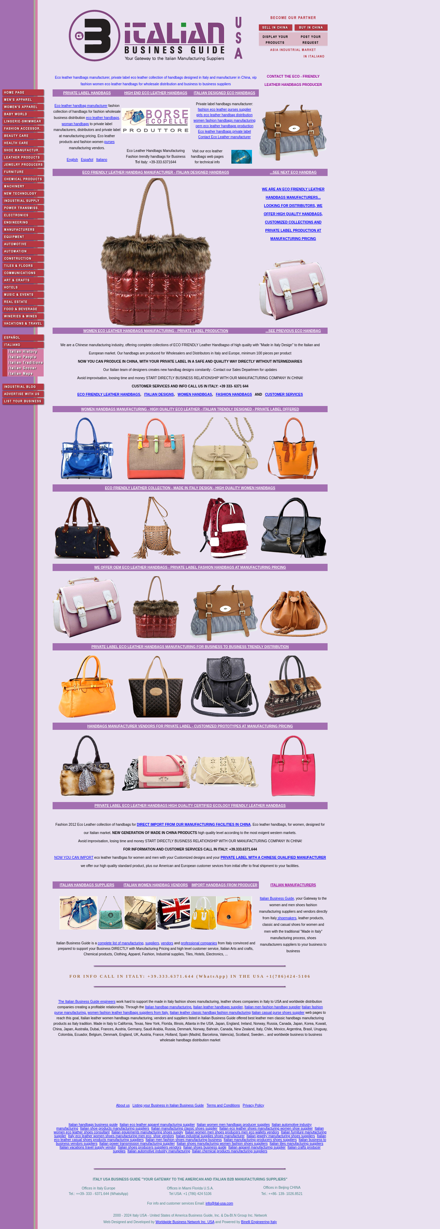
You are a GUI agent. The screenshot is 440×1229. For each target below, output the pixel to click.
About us (123, 1105)
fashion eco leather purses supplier (224, 109)
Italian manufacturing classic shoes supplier (184, 1128)
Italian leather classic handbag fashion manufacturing (210, 1012)
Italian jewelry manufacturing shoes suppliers (280, 1136)
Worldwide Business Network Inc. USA (184, 1222)
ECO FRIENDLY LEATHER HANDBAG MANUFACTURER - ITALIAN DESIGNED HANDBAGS (155, 172)
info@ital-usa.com (219, 1203)
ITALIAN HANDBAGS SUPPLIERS (87, 885)
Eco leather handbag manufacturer (80, 106)
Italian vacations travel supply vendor (87, 1147)
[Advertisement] (191, 1073)
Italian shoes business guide (205, 1147)
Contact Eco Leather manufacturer (224, 137)
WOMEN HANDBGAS (195, 394)
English (72, 160)
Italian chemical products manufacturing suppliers (229, 1151)
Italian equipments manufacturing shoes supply (147, 1132)
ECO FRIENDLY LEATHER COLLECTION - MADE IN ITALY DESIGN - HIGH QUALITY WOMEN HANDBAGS (190, 488)
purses (109, 142)
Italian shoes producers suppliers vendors (150, 1147)
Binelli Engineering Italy (259, 1222)
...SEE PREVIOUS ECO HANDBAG (293, 331)
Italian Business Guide (277, 898)
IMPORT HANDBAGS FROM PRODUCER (224, 885)
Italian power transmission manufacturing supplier (137, 1143)
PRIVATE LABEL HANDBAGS (87, 93)
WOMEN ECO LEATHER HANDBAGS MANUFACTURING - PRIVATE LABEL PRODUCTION (155, 331)
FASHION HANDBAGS (234, 394)
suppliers (152, 943)
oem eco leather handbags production (224, 126)
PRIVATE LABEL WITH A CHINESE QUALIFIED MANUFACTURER (273, 857)
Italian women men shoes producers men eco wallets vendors (232, 1132)
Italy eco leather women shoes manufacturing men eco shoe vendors (121, 1136)
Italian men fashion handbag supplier (272, 1007)
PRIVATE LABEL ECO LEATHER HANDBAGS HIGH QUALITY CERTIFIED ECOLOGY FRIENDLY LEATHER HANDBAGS (190, 806)
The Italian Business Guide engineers (86, 1001)
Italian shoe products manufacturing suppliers (114, 1128)
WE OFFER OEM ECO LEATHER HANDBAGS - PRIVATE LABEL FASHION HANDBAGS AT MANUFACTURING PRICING (190, 567)
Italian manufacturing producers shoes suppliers (260, 1140)
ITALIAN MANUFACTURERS (293, 885)
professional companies (199, 943)
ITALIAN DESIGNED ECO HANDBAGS (224, 93)
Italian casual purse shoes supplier (278, 1012)
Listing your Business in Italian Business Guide (168, 1105)
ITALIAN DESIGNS (159, 394)
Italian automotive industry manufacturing (159, 1151)
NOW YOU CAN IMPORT (74, 857)
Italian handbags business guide (93, 1125)
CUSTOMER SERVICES (284, 394)
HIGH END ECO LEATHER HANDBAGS (155, 93)
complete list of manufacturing (120, 943)
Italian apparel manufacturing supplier (257, 1147)
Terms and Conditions (223, 1105)
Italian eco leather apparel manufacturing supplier (157, 1125)
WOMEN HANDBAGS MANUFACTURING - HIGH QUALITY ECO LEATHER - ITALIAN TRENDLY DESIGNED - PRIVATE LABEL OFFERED (190, 409)
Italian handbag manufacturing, (168, 1007)
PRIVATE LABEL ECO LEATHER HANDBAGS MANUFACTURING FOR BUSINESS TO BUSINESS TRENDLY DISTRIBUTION (190, 647)
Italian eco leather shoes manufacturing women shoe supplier (266, 1128)
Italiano (101, 160)
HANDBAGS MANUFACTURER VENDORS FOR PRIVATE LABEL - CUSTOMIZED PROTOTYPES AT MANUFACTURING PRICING (190, 726)
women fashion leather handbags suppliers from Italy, (128, 1012)
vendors (167, 943)
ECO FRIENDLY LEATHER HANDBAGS (108, 394)
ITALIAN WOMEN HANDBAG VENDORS (155, 885)
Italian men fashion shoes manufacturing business (183, 1140)
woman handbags (75, 124)
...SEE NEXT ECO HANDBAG (293, 172)
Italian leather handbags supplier (218, 1007)
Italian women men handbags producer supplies (233, 1125)
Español (87, 160)
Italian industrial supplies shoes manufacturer (210, 1136)
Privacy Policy (253, 1105)
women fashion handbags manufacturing (224, 120)
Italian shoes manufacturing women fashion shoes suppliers (222, 1143)
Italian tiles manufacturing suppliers (296, 1143)
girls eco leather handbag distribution (224, 115)
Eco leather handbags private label (224, 131)
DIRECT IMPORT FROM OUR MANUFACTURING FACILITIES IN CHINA (194, 824)
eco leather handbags (102, 118)
